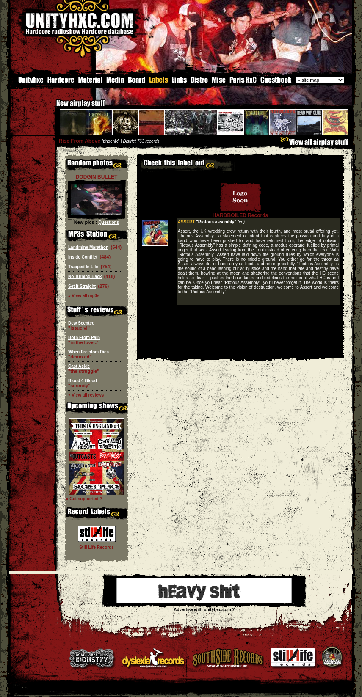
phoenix (110, 141)
